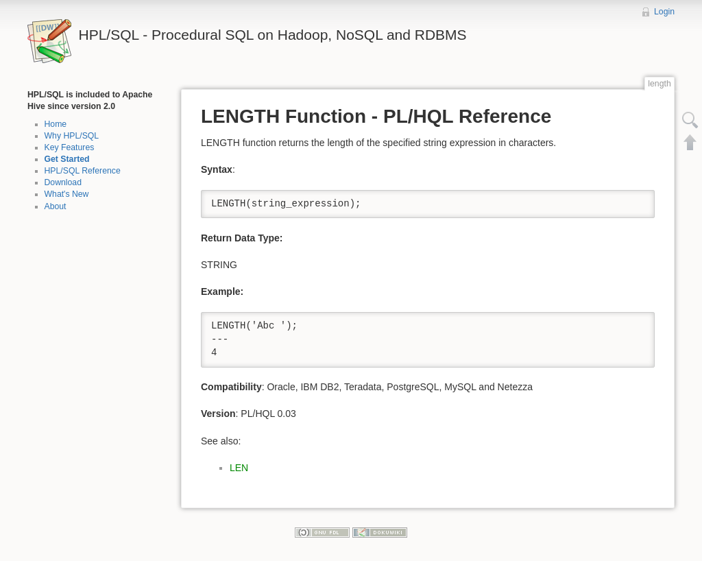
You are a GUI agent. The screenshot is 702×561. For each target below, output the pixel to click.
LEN (239, 467)
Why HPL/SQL (72, 136)
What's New (67, 194)
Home (56, 124)
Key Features (70, 147)
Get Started (67, 159)
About (55, 206)
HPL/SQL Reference (83, 171)
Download (63, 182)
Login (664, 11)
